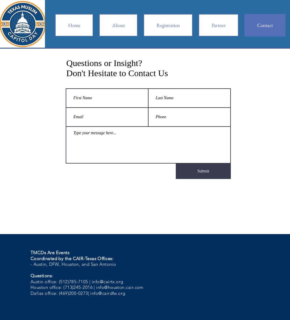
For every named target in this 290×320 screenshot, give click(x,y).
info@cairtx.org (107, 281)
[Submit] (203, 171)
